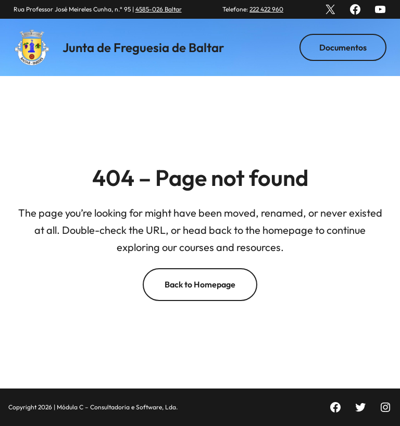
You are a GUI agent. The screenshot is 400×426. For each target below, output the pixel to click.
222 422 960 (266, 9)
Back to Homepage (200, 284)
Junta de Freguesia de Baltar (143, 47)
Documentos (343, 47)
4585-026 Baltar (158, 9)
